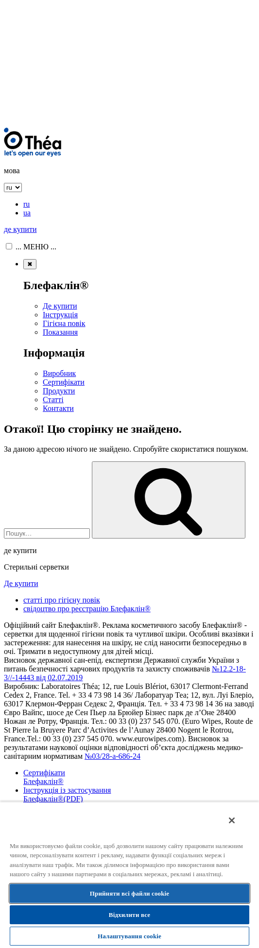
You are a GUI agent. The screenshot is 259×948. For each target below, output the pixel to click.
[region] (129, 874)
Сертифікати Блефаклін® (44, 776)
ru (26, 204)
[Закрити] (231, 820)
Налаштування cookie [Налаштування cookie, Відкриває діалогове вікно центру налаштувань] (129, 936)
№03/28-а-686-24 (112, 756)
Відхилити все (129, 914)
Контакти (58, 408)
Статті (53, 399)
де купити (20, 229)
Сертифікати (64, 382)
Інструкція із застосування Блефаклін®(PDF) (67, 794)
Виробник (59, 373)
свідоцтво (87, 609)
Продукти (59, 391)
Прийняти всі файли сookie (129, 893)
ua (27, 213)
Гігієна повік (64, 323)
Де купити (60, 306)
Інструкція (60, 315)
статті (61, 600)
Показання (60, 332)
